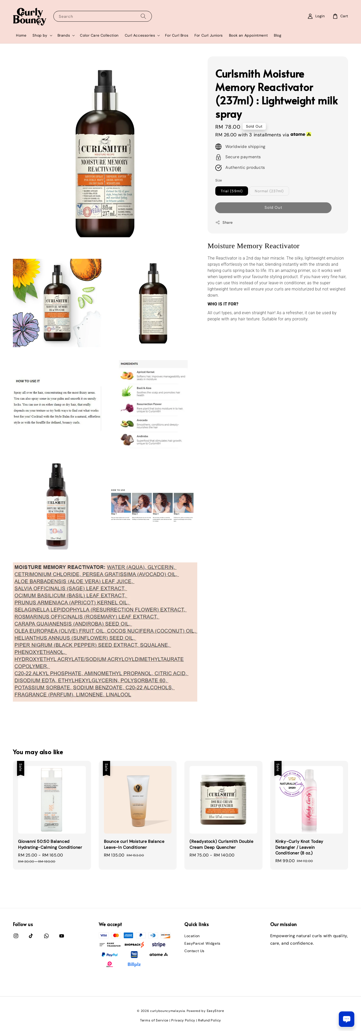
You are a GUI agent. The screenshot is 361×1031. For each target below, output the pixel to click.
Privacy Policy (183, 1020)
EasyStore (215, 1011)
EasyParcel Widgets (202, 943)
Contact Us (194, 951)
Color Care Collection (99, 35)
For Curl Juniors (208, 35)
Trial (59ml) (232, 191)
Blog (277, 35)
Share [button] (224, 222)
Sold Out (273, 207)
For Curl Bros (176, 35)
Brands (64, 35)
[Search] (143, 16)
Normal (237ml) (269, 191)
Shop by (39, 35)
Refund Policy (209, 1020)
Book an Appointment (248, 35)
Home (21, 35)
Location (192, 936)
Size (218, 180)
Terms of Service (154, 1020)
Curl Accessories (140, 35)
